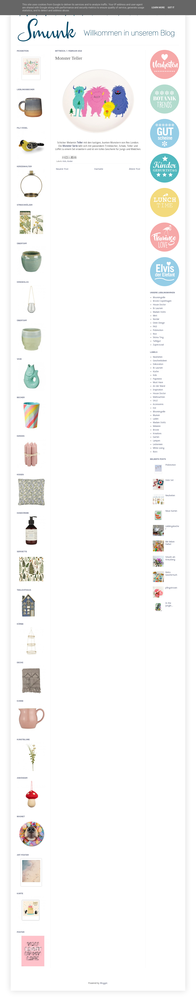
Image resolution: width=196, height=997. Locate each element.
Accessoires (158, 404)
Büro (155, 451)
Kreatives (157, 433)
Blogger (103, 983)
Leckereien (158, 444)
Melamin (157, 426)
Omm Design (159, 323)
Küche (156, 371)
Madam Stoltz (159, 312)
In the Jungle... (169, 604)
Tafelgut (157, 341)
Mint (155, 315)
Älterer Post (134, 169)
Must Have (158, 382)
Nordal (156, 319)
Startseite (98, 169)
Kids (64, 161)
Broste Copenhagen (162, 301)
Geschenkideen (160, 360)
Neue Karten (171, 511)
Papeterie (157, 379)
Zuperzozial (158, 344)
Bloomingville (159, 297)
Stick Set (169, 480)
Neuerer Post (62, 169)
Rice (155, 334)
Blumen (156, 415)
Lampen (156, 440)
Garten (156, 437)
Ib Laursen (158, 308)
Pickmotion (158, 330)
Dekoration (158, 364)
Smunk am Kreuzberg (170, 558)
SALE (155, 400)
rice (154, 408)
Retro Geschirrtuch (171, 573)
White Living (158, 448)
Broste (156, 430)
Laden (155, 419)
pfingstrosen (171, 588)
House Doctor (159, 304)
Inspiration (158, 389)
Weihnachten (159, 397)
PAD (155, 326)
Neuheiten (157, 357)
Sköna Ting (158, 337)
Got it (171, 7)
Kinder (70, 161)
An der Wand (159, 386)
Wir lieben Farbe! (170, 542)
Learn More (158, 7)
